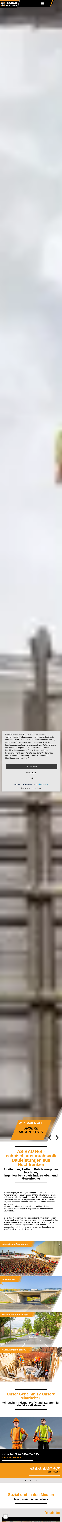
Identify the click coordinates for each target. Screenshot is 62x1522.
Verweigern (31, 772)
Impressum (24, 788)
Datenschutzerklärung (35, 788)
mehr (31, 778)
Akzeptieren (32, 766)
